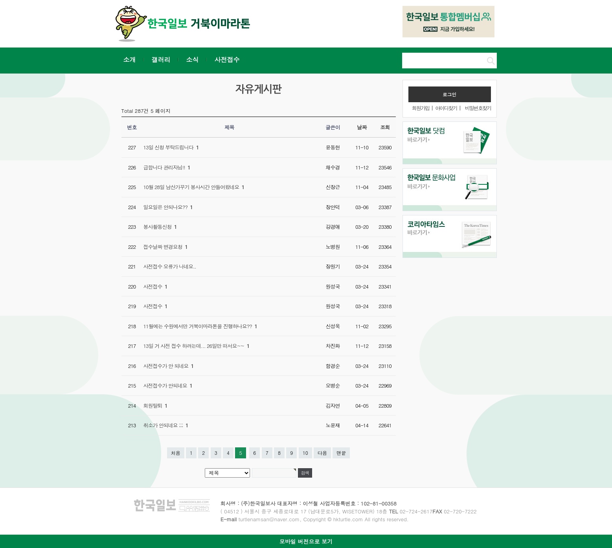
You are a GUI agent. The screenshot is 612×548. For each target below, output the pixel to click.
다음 (322, 452)
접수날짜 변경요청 (165, 246)
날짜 (362, 127)
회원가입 (420, 108)
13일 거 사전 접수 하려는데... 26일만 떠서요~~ (196, 345)
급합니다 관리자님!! (166, 167)
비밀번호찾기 (478, 108)
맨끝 (341, 452)
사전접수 (227, 59)
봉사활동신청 (160, 226)
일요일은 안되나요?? (168, 207)
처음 (175, 452)
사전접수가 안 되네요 (168, 366)
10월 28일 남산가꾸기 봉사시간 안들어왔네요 (193, 187)
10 (305, 452)
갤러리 (161, 59)
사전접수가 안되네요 (167, 385)
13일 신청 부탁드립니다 (171, 147)
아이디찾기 (446, 108)
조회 (385, 127)
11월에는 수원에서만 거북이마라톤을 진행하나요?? (200, 326)
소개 (129, 59)
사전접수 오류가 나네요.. (169, 266)
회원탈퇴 (155, 405)
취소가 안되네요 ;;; (165, 425)
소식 (192, 59)
